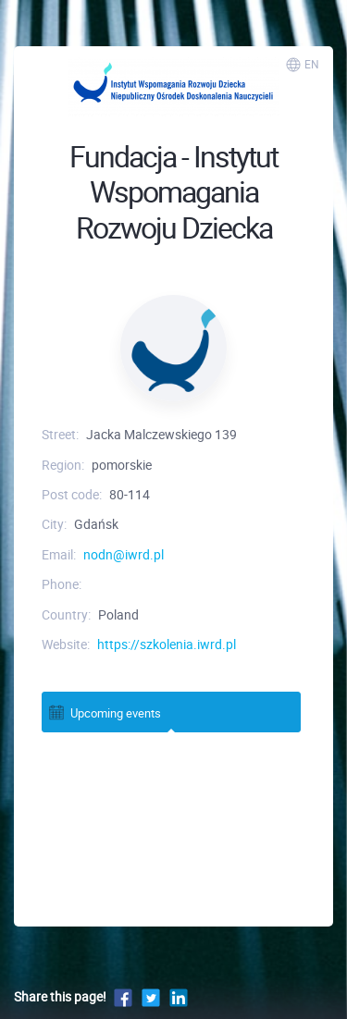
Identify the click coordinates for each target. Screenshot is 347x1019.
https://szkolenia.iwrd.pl (166, 644)
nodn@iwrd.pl (123, 554)
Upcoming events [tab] (104, 712)
